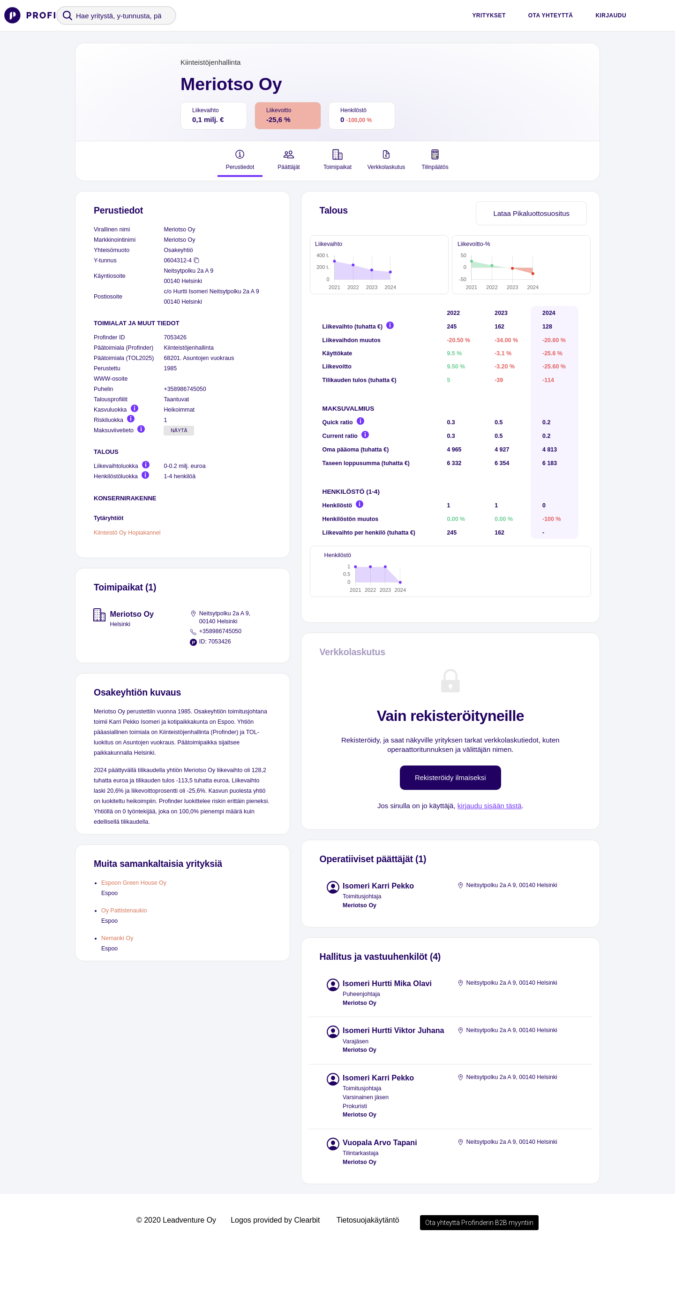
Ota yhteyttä (550, 15)
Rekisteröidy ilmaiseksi (450, 838)
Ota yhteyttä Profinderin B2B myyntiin (479, 1282)
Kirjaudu (610, 15)
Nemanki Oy (117, 938)
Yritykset (488, 15)
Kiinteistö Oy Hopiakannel (127, 532)
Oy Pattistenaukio (124, 910)
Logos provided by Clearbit (275, 1280)
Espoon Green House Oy (133, 883)
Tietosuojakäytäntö (368, 1280)
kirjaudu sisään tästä (490, 866)
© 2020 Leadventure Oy (176, 1280)
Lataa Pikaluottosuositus (531, 213)
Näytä (179, 430)
